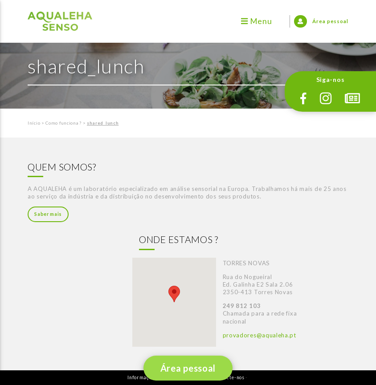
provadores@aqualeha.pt (259, 335)
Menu (256, 21)
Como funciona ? (63, 123)
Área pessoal (188, 368)
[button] (174, 294)
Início (34, 123)
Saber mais (48, 214)
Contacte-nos (228, 377)
